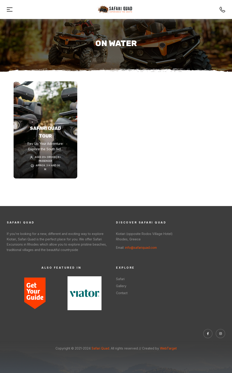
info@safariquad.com (141, 247)
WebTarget (168, 348)
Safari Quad (100, 348)
